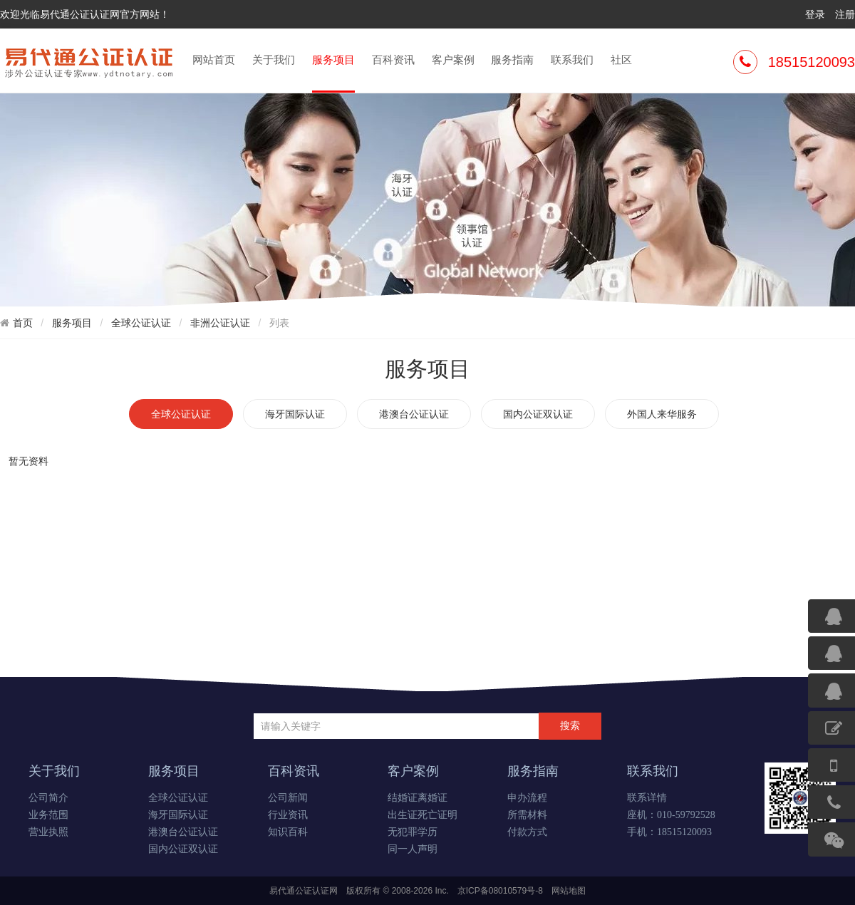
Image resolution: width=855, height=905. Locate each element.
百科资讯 (393, 59)
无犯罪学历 (412, 832)
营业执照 (48, 832)
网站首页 (213, 59)
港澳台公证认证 (414, 414)
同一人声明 (412, 849)
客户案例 (453, 59)
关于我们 (273, 59)
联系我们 (572, 59)
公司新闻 (288, 797)
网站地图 (568, 891)
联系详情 (647, 797)
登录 (815, 14)
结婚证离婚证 (417, 797)
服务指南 (512, 59)
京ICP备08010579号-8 (500, 891)
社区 (621, 59)
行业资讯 (288, 815)
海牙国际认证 (295, 414)
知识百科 (288, 832)
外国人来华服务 (662, 414)
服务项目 (333, 71)
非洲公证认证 (220, 323)
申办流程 (527, 797)
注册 (845, 14)
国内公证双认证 (538, 414)
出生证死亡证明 (422, 815)
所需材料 (527, 815)
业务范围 (48, 815)
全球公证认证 (141, 323)
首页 (23, 323)
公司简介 (48, 797)
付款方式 (527, 832)
